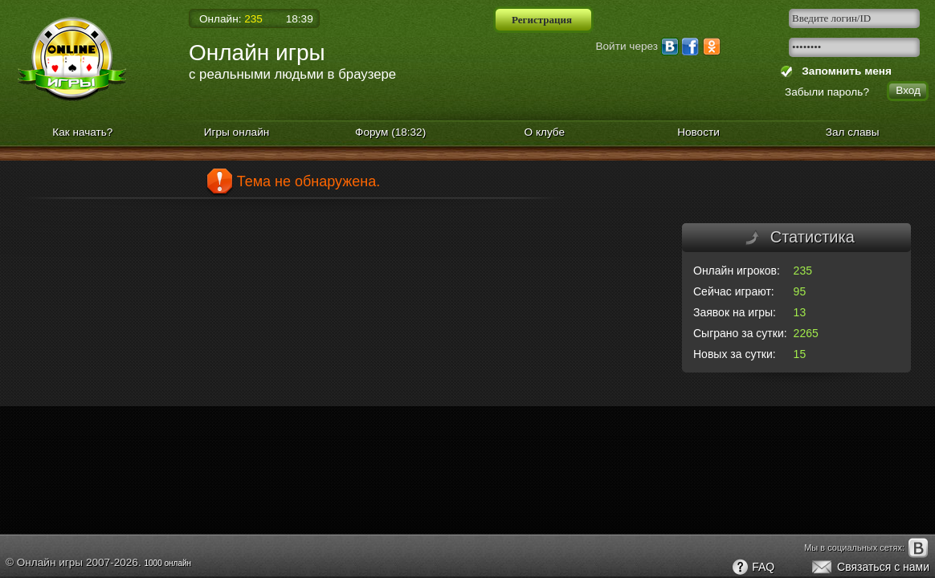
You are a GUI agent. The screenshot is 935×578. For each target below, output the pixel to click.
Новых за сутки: (734, 354)
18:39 (299, 19)
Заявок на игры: (734, 312)
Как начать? (82, 132)
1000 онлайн (167, 563)
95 (800, 291)
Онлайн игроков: (736, 270)
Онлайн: (231, 19)
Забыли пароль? (827, 92)
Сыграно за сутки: (740, 333)
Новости (698, 132)
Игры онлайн (237, 132)
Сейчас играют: (733, 291)
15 (800, 354)
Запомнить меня (844, 71)
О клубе (545, 132)
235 (803, 270)
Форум (390, 132)
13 (800, 312)
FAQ (752, 567)
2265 (806, 333)
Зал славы (853, 132)
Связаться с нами (869, 567)
